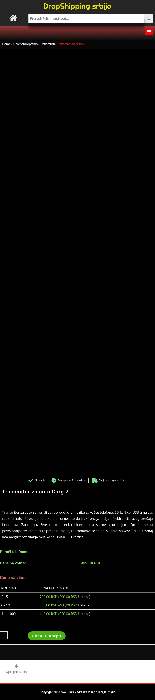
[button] (149, 31)
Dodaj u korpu (46, 635)
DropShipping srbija (77, 6)
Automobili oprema (25, 44)
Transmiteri (47, 44)
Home (6, 44)
